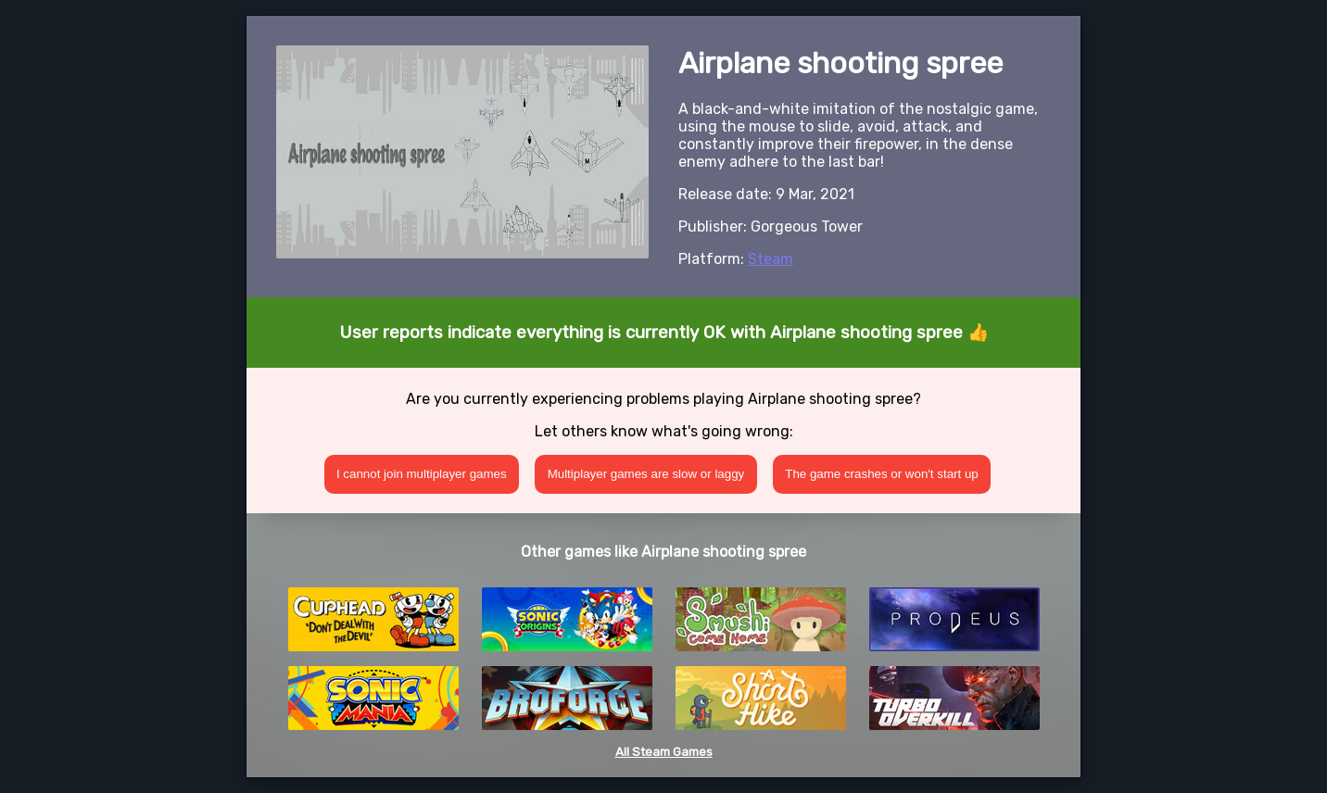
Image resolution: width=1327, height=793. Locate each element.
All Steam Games (664, 752)
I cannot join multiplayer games (421, 474)
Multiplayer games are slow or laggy (646, 474)
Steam (770, 259)
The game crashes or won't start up (882, 474)
